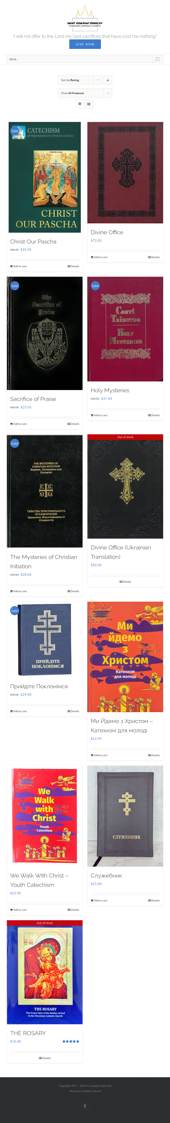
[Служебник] (125, 816)
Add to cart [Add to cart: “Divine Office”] (100, 257)
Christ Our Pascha (33, 241)
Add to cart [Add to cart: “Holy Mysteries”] (100, 415)
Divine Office (107, 232)
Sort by (70, 80)
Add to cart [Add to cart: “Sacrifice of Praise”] (20, 424)
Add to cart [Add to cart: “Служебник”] (100, 900)
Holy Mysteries (110, 390)
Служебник (106, 875)
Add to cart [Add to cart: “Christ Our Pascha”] (20, 266)
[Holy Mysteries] (125, 329)
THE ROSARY (28, 1033)
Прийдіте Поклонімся (39, 686)
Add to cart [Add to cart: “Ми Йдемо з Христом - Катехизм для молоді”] (100, 755)
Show (72, 93)
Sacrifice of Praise (33, 399)
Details (75, 266)
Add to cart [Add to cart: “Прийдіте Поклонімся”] (20, 711)
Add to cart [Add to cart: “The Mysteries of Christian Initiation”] (20, 591)
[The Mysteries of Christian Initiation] (45, 491)
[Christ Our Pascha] (45, 177)
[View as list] (88, 104)
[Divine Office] (125, 172)
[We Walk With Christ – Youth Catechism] (45, 816)
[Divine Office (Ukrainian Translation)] (125, 486)
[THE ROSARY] (45, 972)
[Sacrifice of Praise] (45, 333)
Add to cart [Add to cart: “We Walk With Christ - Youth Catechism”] (20, 910)
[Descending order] (108, 80)
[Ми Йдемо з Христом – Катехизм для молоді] (125, 657)
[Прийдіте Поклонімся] (45, 639)
